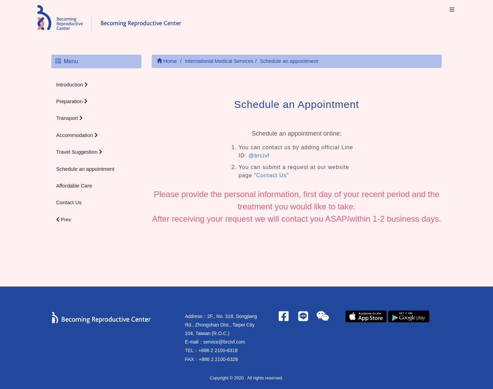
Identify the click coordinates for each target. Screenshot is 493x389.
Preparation (71, 101)
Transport (69, 118)
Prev (63, 219)
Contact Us (68, 202)
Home (167, 61)
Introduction (72, 84)
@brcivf (259, 155)
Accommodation (77, 135)
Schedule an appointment (85, 169)
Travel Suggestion (79, 152)
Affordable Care (74, 186)
